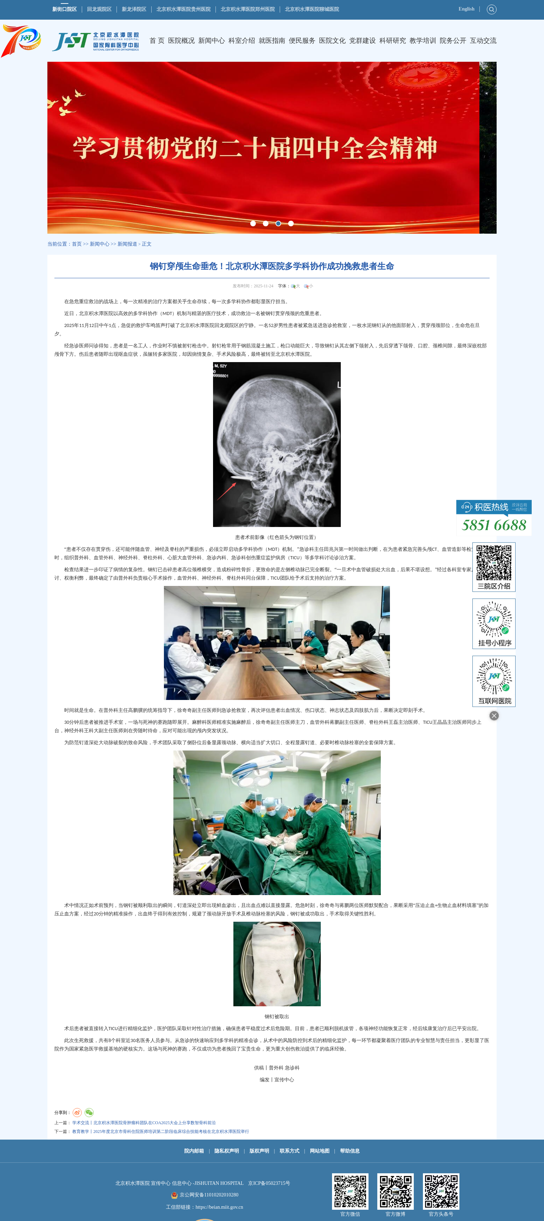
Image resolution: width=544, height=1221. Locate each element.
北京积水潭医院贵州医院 (184, 9)
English (467, 9)
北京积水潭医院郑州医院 (248, 9)
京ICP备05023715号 (269, 1183)
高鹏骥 (135, 710)
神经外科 (128, 557)
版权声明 (259, 1151)
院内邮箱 (194, 1151)
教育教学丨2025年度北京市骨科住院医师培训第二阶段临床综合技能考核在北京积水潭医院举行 (160, 1131)
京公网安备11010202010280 (209, 1194)
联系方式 (289, 1151)
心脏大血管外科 (184, 557)
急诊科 (306, 549)
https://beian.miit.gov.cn (219, 1207)
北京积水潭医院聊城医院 (312, 9)
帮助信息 (350, 1151)
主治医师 (408, 722)
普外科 (81, 557)
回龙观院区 (99, 9)
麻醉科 (199, 722)
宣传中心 (284, 1079)
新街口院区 (64, 9)
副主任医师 (204, 710)
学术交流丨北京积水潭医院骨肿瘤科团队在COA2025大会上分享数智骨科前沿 (144, 1122)
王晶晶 (439, 722)
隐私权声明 (226, 1151)
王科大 (91, 730)
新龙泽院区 (134, 9)
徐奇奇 (184, 710)
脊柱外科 (152, 557)
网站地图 (320, 1151)
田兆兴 (331, 549)
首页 (77, 244)
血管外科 (103, 557)
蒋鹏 (334, 722)
